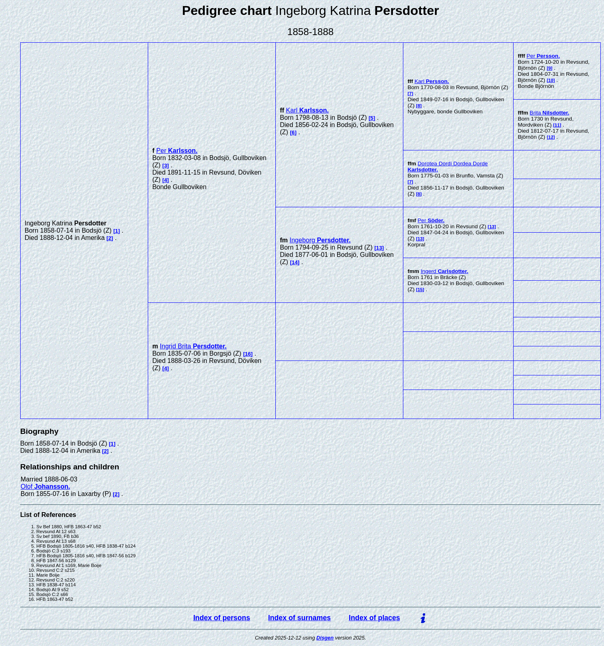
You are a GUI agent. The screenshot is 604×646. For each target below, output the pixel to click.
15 (420, 289)
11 (557, 125)
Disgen (325, 638)
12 (551, 137)
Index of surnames (299, 618)
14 (295, 262)
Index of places (374, 618)
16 (248, 354)
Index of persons (221, 618)
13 (379, 248)
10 (551, 80)
